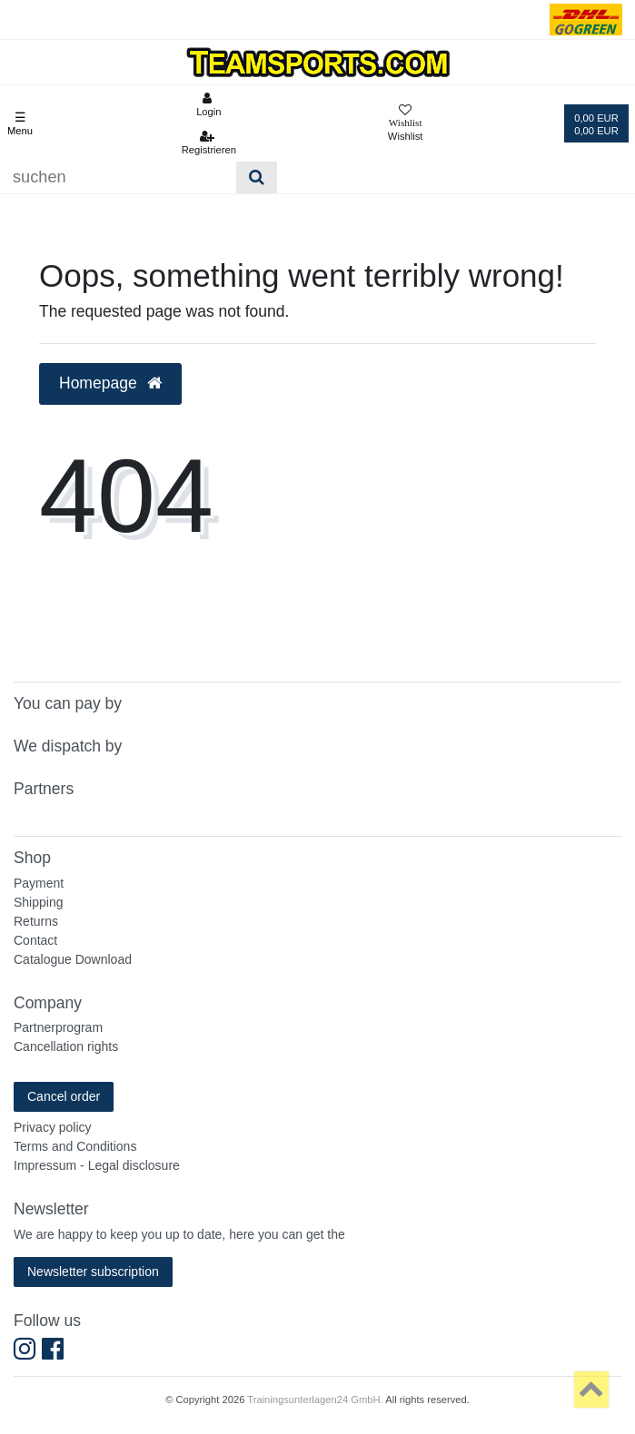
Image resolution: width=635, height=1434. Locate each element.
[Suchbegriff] (118, 177)
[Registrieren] (208, 142)
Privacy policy (53, 1127)
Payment (39, 883)
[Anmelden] (208, 104)
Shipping (39, 902)
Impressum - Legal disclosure (97, 1165)
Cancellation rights (66, 1046)
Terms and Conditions (75, 1146)
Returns (36, 921)
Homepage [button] (110, 383)
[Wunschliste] (405, 124)
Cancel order (63, 1096)
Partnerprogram (58, 1027)
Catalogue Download (73, 959)
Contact (35, 940)
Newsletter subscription (93, 1271)
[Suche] (256, 177)
